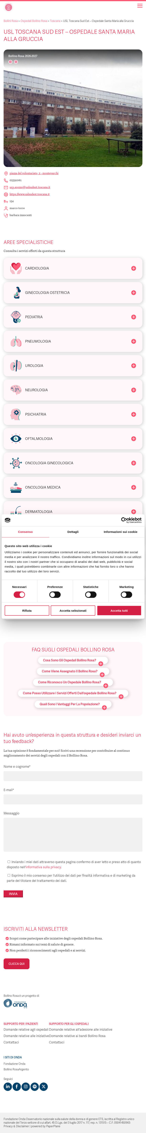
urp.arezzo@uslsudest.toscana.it (30, 187)
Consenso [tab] (25, 531)
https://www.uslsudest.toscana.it (30, 194)
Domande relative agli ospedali (26, 1030)
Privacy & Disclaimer (16, 1126)
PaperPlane (53, 1126)
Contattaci (11, 1042)
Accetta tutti (119, 610)
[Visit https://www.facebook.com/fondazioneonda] (17, 1087)
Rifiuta (27, 610)
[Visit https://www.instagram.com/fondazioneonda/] (26, 1087)
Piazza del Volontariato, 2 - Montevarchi (34, 173)
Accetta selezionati (73, 610)
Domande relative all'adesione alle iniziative (80, 1030)
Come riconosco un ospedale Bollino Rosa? (73, 683)
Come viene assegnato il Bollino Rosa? (73, 672)
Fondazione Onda (14, 1064)
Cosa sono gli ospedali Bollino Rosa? (73, 661)
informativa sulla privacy (43, 867)
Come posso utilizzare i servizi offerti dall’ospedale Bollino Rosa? (73, 694)
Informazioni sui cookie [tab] (120, 531)
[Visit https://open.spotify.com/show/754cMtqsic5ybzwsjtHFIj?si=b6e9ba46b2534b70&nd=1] (35, 1087)
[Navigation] (139, 6)
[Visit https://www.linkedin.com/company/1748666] (8, 1087)
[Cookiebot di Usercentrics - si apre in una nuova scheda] (124, 520)
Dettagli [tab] (73, 531)
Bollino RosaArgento (16, 1069)
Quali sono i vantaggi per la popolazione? (73, 705)
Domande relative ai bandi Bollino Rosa (77, 1036)
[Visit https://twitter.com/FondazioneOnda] (44, 1087)
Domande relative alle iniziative (26, 1036)
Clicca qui (16, 964)
